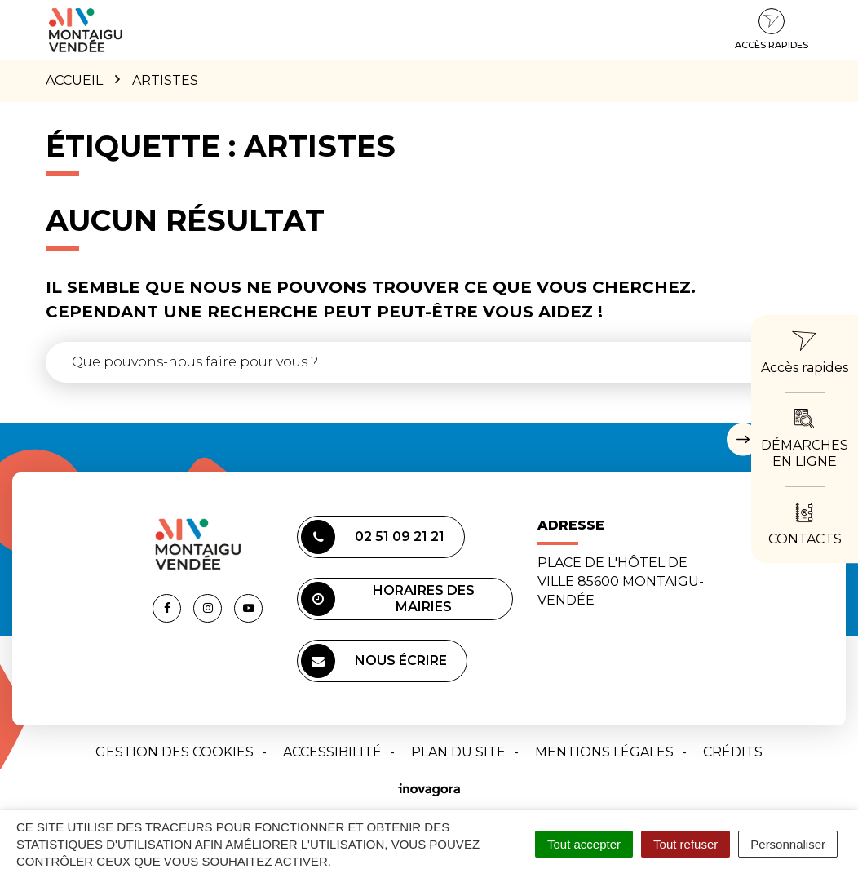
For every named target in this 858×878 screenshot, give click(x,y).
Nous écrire (374, 661)
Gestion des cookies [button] (174, 752)
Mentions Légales (604, 752)
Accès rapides (771, 29)
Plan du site (458, 752)
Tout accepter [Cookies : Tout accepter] (584, 844)
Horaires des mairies (388, 599)
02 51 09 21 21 (372, 537)
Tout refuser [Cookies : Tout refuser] (685, 844)
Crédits (733, 752)
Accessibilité (332, 752)
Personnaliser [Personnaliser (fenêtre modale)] (787, 844)
